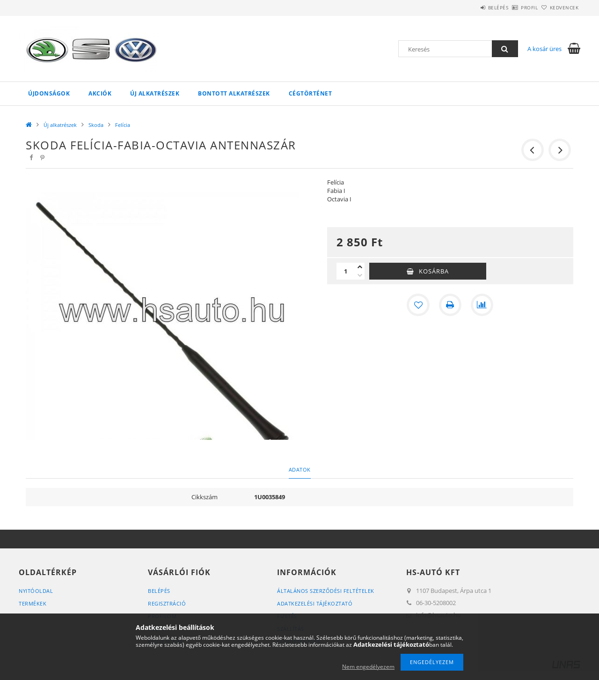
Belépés (472, 7)
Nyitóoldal (36, 590)
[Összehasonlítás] (482, 305)
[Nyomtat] (450, 305)
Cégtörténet (310, 93)
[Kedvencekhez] (418, 305)
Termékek (32, 603)
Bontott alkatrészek (234, 93)
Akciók (99, 93)
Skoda (95, 124)
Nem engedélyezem (368, 667)
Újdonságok (49, 93)
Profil (513, 7)
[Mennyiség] (345, 271)
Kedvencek (559, 7)
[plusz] (360, 267)
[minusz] (360, 275)
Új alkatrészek (154, 93)
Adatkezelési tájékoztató (314, 603)
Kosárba (434, 271)
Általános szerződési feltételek (325, 590)
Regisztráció (167, 603)
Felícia (122, 124)
